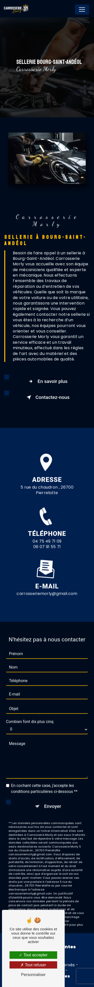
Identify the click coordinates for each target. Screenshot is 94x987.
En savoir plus (47, 381)
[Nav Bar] (82, 9)
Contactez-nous (47, 397)
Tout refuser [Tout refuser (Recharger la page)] (33, 965)
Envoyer (52, 798)
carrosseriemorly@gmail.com (47, 586)
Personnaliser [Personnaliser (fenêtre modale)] (33, 975)
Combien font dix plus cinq (29, 713)
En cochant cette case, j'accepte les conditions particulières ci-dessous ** (44, 780)
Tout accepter (33, 955)
